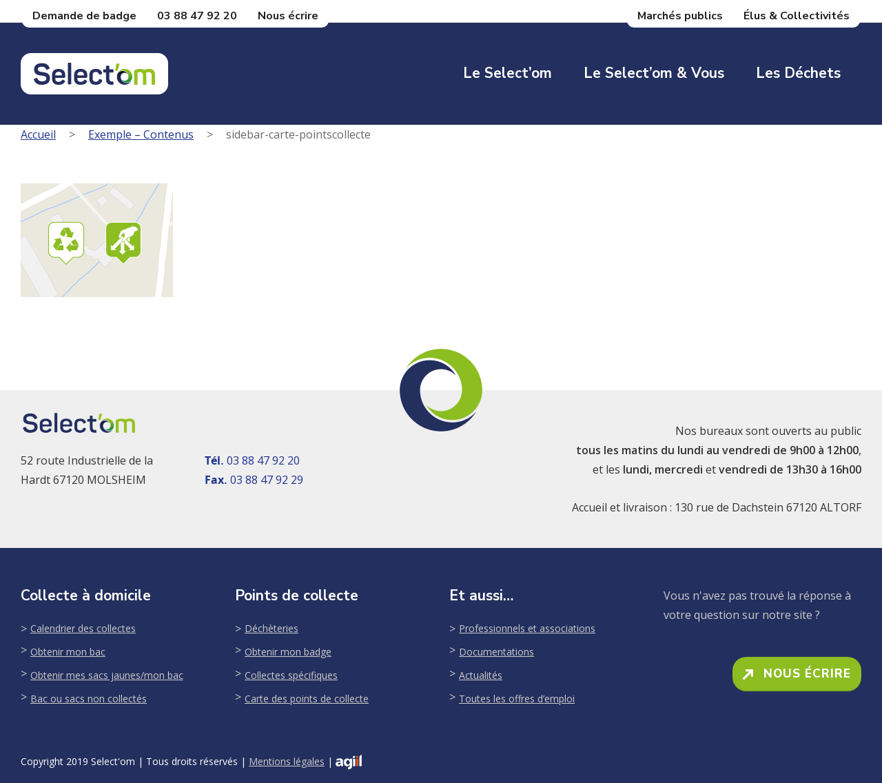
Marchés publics (680, 15)
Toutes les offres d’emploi (517, 698)
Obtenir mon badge (288, 651)
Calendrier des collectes (83, 628)
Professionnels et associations (527, 628)
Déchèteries (271, 628)
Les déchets (798, 73)
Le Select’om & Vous (654, 73)
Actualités (480, 675)
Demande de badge (84, 15)
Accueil (38, 134)
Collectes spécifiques (291, 675)
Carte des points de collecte (307, 698)
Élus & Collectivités (796, 15)
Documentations (496, 651)
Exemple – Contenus (141, 134)
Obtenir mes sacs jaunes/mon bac (106, 675)
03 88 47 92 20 (197, 15)
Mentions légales (287, 761)
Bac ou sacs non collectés (88, 698)
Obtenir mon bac (67, 651)
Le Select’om (507, 73)
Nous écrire (288, 15)
